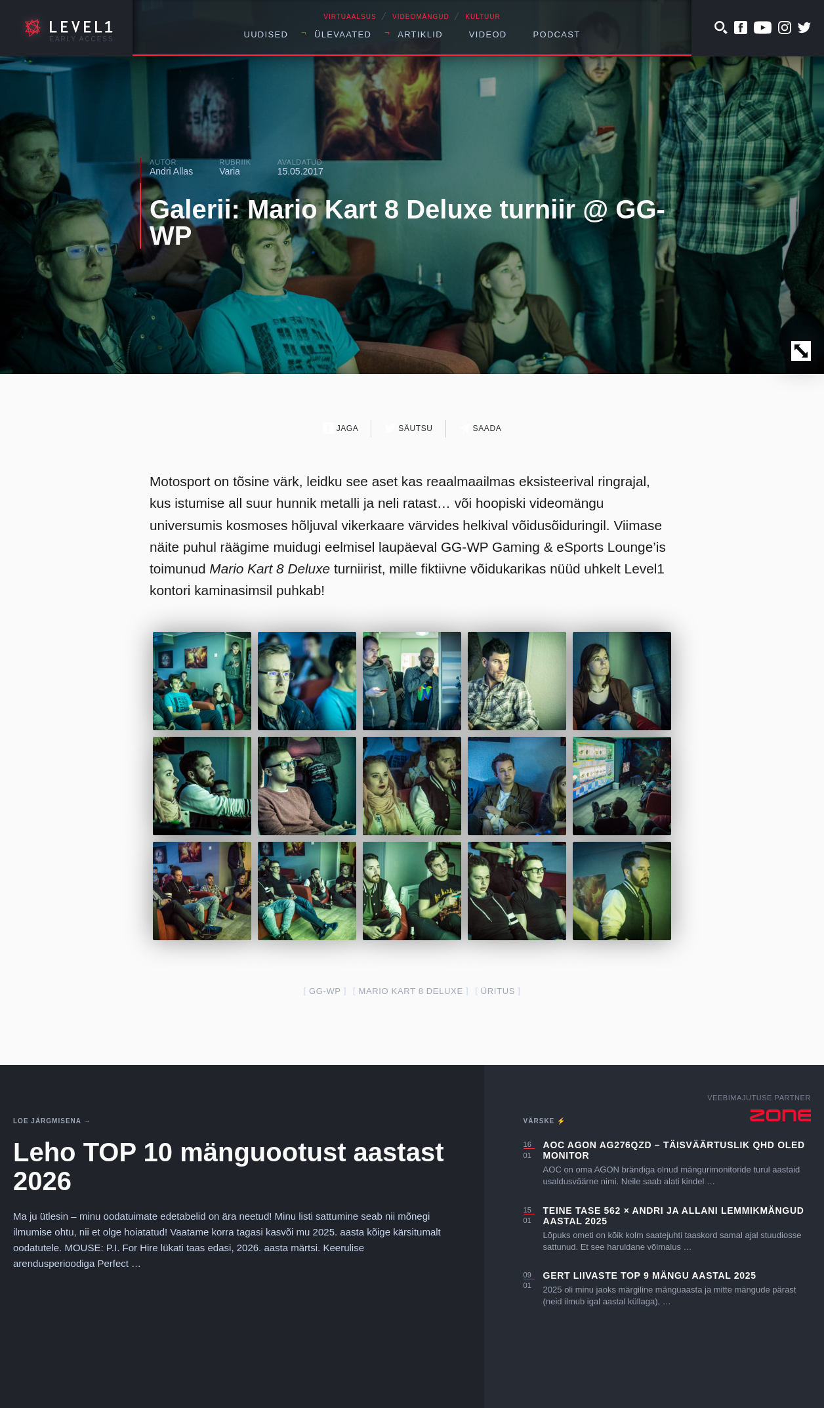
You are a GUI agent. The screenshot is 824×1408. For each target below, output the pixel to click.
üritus (498, 991)
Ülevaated (342, 34)
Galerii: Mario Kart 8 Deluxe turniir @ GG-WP (407, 222)
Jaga (341, 428)
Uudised (265, 34)
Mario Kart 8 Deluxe (410, 991)
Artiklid (420, 34)
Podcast (557, 34)
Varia (229, 171)
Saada (480, 428)
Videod (488, 34)
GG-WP (325, 991)
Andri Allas (171, 171)
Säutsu (408, 428)
